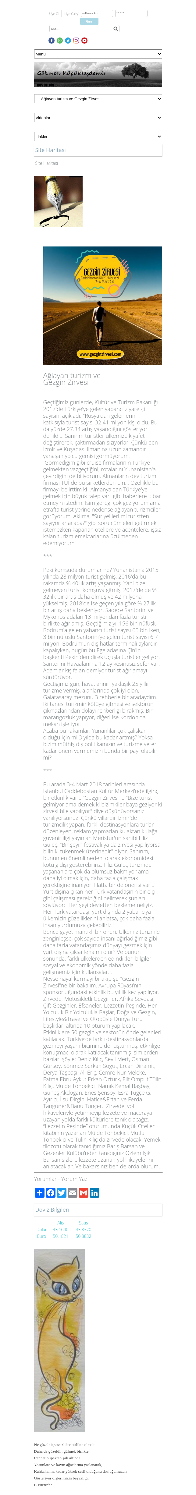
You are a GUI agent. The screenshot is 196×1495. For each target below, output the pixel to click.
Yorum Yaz (74, 1178)
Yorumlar (45, 1178)
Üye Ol (54, 13)
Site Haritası (46, 163)
